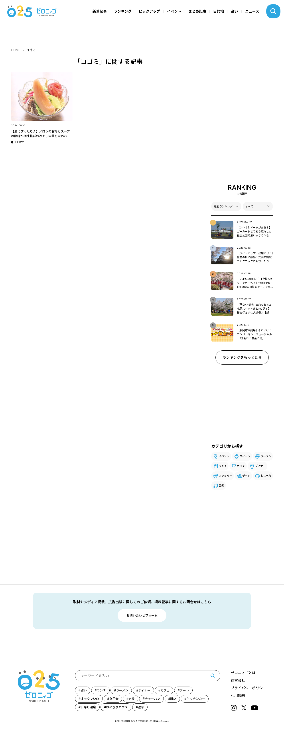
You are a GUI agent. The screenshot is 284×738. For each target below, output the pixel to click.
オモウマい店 (90, 699)
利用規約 (238, 695)
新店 (173, 699)
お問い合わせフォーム (142, 615)
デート (246, 475)
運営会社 (238, 680)
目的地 (218, 11)
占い (234, 11)
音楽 (221, 485)
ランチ (223, 466)
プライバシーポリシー (248, 688)
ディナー (260, 466)
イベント (174, 11)
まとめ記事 (197, 11)
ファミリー (225, 475)
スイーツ (245, 456)
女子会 (113, 699)
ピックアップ (149, 11)
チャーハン (152, 699)
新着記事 (100, 11)
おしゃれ (265, 475)
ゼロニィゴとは (243, 673)
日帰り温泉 (88, 707)
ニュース (252, 11)
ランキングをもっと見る (242, 357)
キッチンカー (195, 699)
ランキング (123, 11)
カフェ (241, 466)
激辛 (141, 707)
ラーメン (265, 456)
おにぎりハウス (117, 707)
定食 (131, 699)
